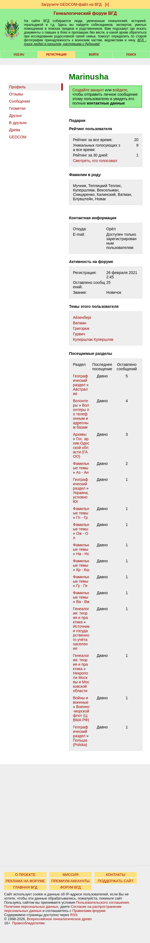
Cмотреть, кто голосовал (95, 160)
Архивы (79, 434)
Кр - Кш (82, 570)
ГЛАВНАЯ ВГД (25, 887)
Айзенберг (82, 317)
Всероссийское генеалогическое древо (59, 919)
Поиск (131, 54)
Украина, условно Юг (81, 497)
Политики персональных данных (31, 906)
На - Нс (82, 554)
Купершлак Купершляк (93, 339)
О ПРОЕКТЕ (25, 875)
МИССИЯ (70, 875)
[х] (107, 4)
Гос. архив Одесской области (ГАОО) (81, 448)
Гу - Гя (81, 585)
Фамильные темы (81, 465)
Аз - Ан (82, 472)
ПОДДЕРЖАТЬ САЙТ (115, 881)
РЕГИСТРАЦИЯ (56, 54)
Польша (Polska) (80, 742)
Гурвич (79, 334)
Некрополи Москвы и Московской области (81, 682)
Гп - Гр (82, 517)
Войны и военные (80, 700)
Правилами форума (88, 911)
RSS (74, 915)
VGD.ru (18, 54)
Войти (94, 54)
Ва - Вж (82, 601)
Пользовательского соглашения (102, 902)
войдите (120, 90)
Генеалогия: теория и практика (81, 615)
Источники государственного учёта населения (81, 637)
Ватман (79, 323)
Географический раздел (80, 380)
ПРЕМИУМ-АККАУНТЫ (70, 881)
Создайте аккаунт (88, 90)
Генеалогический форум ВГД (85, 13)
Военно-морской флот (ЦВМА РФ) (81, 713)
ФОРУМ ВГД (70, 887)
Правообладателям (28, 923)
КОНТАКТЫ (115, 875)
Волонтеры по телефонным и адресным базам (81, 416)
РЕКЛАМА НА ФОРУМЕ (25, 881)
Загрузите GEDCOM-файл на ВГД (71, 4)
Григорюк (81, 328)
